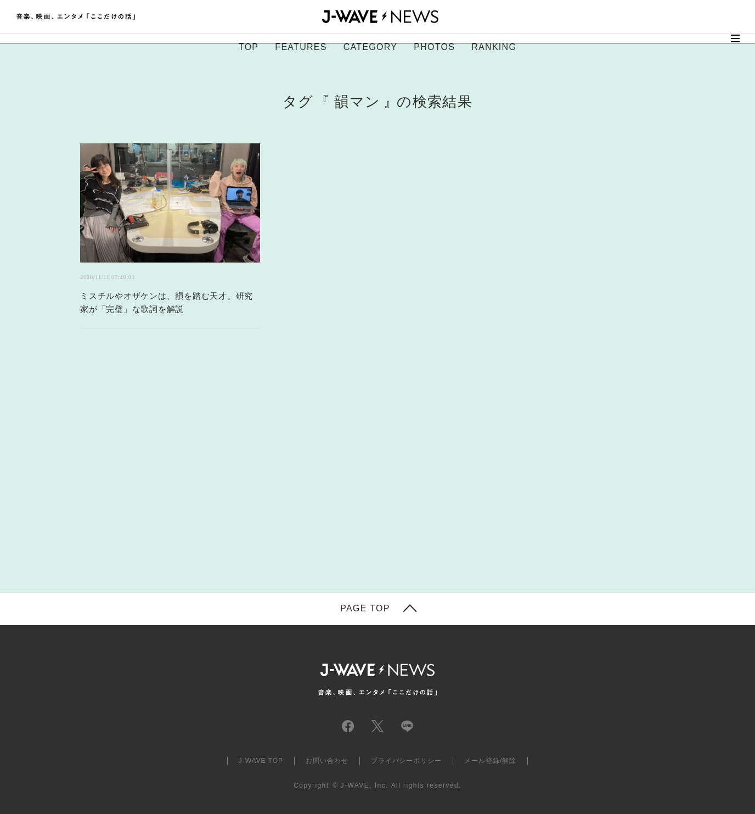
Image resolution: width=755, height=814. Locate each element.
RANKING (493, 47)
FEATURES (300, 47)
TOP (248, 47)
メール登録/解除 (490, 761)
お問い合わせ (327, 761)
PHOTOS (434, 47)
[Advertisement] (267, 474)
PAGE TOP (365, 608)
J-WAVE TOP (261, 761)
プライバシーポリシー (406, 761)
